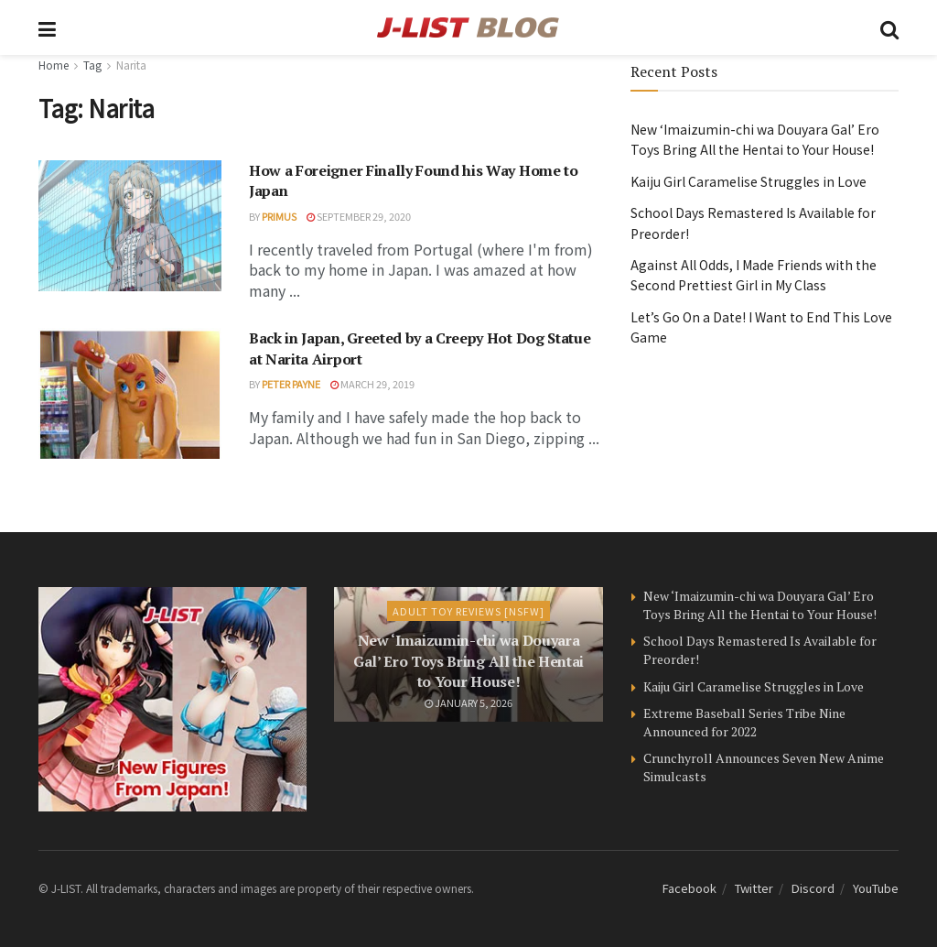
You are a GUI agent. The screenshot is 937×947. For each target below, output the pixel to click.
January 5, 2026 (468, 702)
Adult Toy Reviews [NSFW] (468, 611)
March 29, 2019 (372, 383)
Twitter (754, 888)
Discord (813, 888)
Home (53, 64)
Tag (92, 64)
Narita (131, 64)
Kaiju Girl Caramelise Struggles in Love (748, 181)
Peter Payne (291, 383)
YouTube (876, 888)
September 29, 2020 (359, 216)
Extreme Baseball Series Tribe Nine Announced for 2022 (744, 722)
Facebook (689, 888)
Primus (279, 216)
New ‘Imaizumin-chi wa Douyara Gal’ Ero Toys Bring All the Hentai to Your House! (468, 660)
